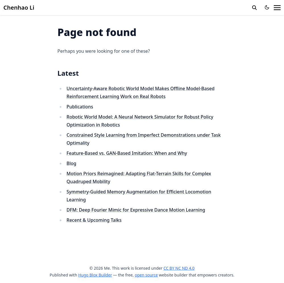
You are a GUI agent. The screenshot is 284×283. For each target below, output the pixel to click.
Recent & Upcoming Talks (94, 220)
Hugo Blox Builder (95, 275)
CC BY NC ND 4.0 (178, 268)
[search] (254, 7)
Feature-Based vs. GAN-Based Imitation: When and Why (127, 153)
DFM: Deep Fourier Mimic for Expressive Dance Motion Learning (136, 210)
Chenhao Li (18, 7)
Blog (71, 163)
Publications (80, 107)
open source (146, 275)
